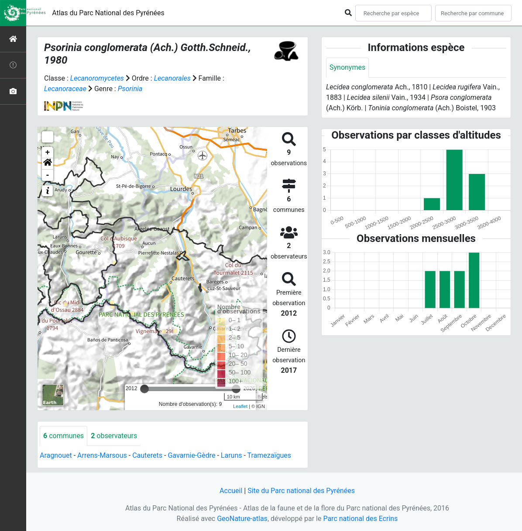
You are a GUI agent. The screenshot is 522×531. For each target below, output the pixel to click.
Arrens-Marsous (102, 455)
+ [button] (47, 152)
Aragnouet (56, 455)
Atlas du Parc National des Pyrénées (108, 13)
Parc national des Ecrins (360, 518)
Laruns (231, 455)
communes (63, 436)
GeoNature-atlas (242, 518)
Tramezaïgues (269, 455)
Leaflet (240, 406)
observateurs (114, 436)
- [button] (47, 175)
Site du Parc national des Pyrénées (301, 491)
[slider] (144, 389)
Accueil (231, 491)
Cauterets (147, 455)
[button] (47, 164)
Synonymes (347, 67)
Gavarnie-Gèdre (191, 455)
